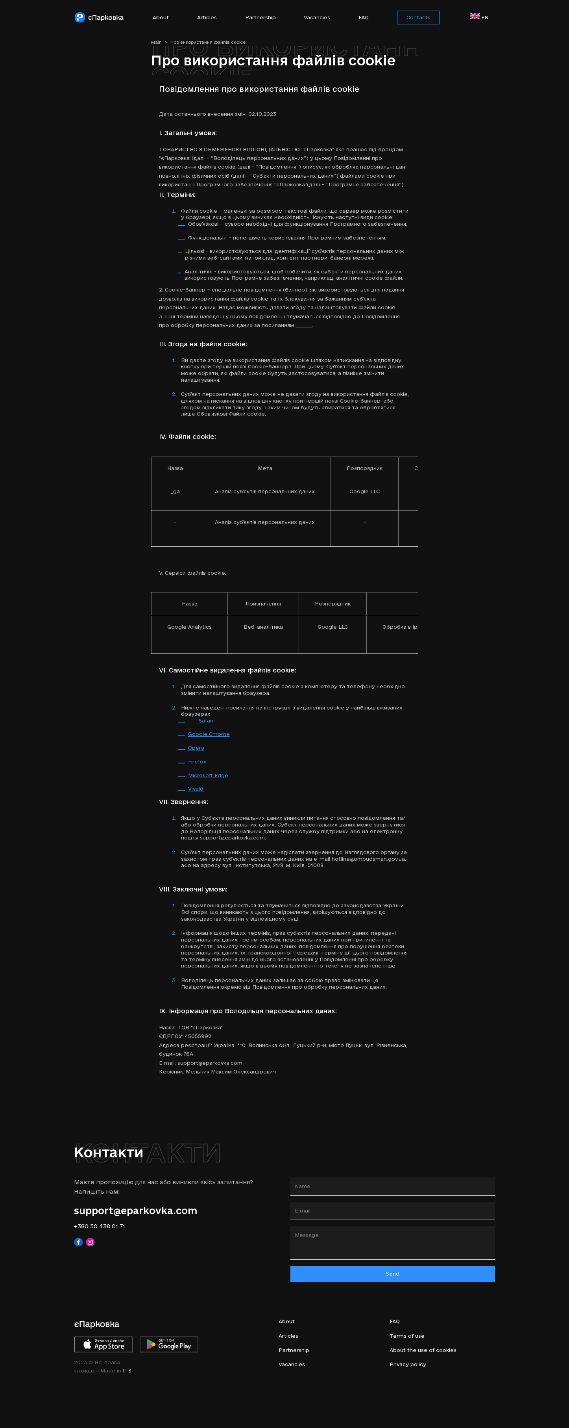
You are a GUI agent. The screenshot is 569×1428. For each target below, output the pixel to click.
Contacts (418, 17)
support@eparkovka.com (135, 1210)
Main (159, 42)
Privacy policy (408, 1364)
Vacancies (317, 17)
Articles (207, 17)
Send (392, 1273)
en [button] (482, 16)
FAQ (363, 17)
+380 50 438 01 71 (99, 1226)
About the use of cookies (423, 1350)
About (161, 17)
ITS (127, 1370)
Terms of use (407, 1336)
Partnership (260, 17)
